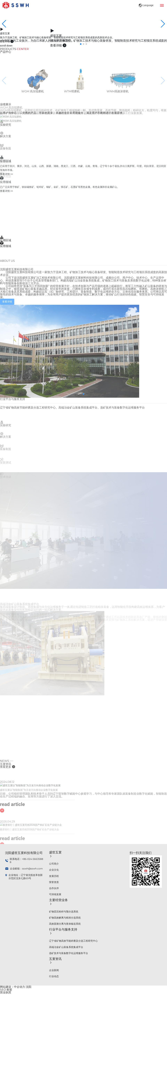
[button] (80, 44)
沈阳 (28, 986)
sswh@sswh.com (32, 868)
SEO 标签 (6, 989)
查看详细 (7, 41)
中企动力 (19, 986)
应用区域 (5, 240)
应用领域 (5, 246)
